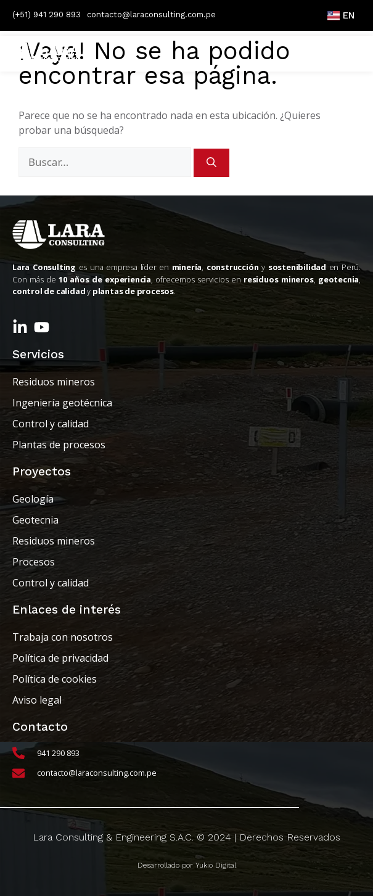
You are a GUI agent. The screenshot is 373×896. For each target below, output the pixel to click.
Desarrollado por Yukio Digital (186, 865)
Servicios (38, 354)
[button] (338, 53)
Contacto (40, 727)
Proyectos (41, 471)
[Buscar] (211, 163)
